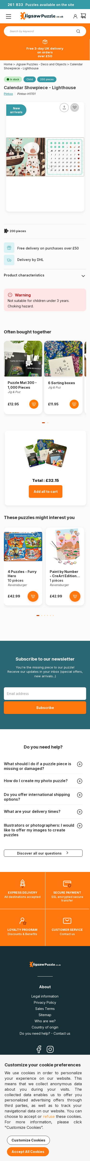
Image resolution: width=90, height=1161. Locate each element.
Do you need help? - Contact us (45, 1033)
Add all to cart (46, 491)
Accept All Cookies (28, 1152)
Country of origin (45, 1027)
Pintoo (8, 94)
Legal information (45, 996)
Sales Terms (45, 1009)
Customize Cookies (28, 1140)
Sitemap (45, 1015)
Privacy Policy (45, 1002)
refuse (49, 1116)
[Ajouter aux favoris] (75, 107)
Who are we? (45, 1021)
